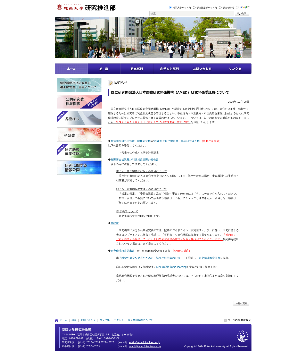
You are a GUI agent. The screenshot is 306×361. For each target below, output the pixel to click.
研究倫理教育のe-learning (171, 266)
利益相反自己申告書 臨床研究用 (131, 141)
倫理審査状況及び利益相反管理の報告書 (135, 159)
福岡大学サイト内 (182, 7)
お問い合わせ (88, 320)
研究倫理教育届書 (209, 257)
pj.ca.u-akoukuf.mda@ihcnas (145, 346)
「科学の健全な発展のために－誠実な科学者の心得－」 (152, 257)
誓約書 (115, 223)
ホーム (63, 320)
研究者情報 (228, 7)
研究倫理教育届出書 (123, 250)
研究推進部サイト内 (207, 7)
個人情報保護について (140, 320)
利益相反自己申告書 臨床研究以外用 (177, 141)
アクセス (119, 320)
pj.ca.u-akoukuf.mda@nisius (144, 342)
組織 (74, 320)
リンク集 (105, 320)
